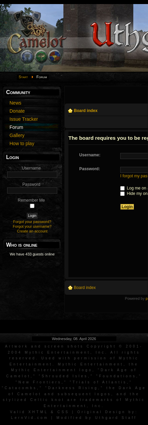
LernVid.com (30, 418)
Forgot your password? (32, 222)
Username (31, 168)
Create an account (32, 231)
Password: (89, 168)
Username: (90, 155)
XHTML (38, 412)
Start (23, 77)
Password (31, 184)
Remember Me (31, 200)
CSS (63, 412)
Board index (86, 110)
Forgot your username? (32, 226)
